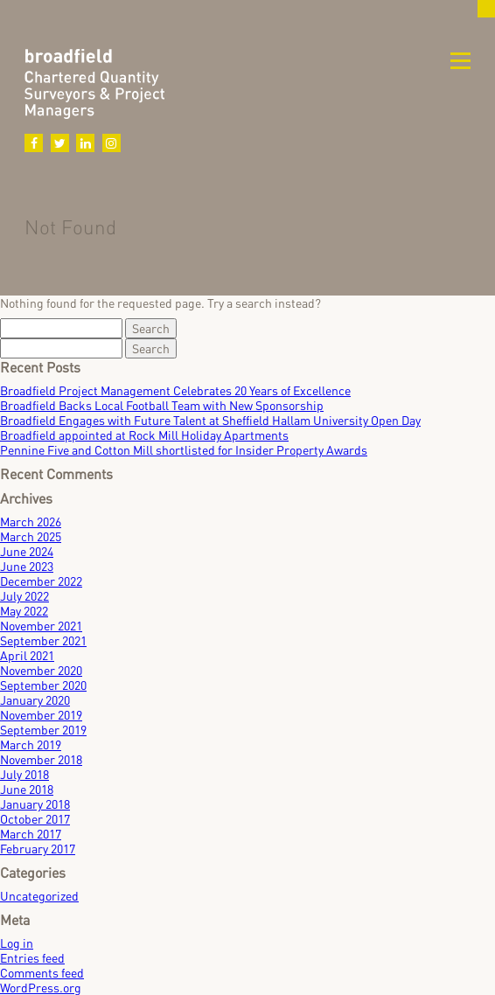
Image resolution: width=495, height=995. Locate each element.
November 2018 (41, 759)
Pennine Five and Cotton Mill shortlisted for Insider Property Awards (183, 449)
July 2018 (24, 774)
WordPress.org (40, 987)
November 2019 (41, 714)
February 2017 (37, 848)
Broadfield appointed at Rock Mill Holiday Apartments (144, 435)
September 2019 (43, 729)
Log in (16, 943)
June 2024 (26, 551)
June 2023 (26, 566)
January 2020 (35, 699)
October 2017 (35, 818)
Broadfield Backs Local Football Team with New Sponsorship (162, 405)
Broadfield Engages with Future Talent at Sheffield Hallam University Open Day (210, 420)
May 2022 (24, 610)
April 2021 (27, 655)
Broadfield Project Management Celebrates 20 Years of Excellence (175, 390)
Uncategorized (39, 895)
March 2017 (30, 833)
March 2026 (30, 521)
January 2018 (35, 804)
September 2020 (43, 685)
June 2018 (26, 789)
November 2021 (41, 625)
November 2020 (41, 670)
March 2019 (30, 744)
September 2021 (43, 640)
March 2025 (30, 536)
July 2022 (24, 595)
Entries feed (32, 957)
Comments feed (42, 972)
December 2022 (41, 581)
